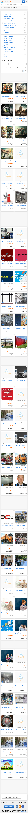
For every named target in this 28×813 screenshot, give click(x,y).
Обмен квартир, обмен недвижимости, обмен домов (7, 140)
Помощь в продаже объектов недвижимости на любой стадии (21, 96)
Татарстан (6, 32)
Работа (20, 4)
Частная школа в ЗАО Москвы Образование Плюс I (7, 568)
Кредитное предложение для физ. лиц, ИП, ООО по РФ (21, 263)
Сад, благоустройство (9, 53)
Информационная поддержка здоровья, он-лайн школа (7, 205)
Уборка (5, 56)
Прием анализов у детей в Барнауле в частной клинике (21, 423)
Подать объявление (9, 806)
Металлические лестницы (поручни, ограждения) (21, 306)
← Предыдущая (7, 797)
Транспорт (6, 4)
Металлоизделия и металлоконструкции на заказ (21, 350)
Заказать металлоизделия (6, 350)
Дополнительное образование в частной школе (7, 664)
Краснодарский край (9, 18)
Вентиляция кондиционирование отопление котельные (7, 241)
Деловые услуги (8, 40)
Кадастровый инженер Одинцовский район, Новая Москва (7, 772)
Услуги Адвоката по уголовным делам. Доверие (21, 488)
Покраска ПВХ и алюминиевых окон (21, 205)
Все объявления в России (6, 7)
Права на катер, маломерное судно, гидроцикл (7, 467)
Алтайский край (8, 16)
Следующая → (16, 797)
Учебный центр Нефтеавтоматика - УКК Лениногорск (21, 525)
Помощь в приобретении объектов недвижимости (7, 118)
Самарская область (9, 29)
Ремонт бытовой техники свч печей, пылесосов (7, 525)
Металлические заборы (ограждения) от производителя (7, 306)
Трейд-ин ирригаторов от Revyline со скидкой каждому (21, 772)
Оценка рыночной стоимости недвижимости (21, 118)
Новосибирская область (10, 25)
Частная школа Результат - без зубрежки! (21, 612)
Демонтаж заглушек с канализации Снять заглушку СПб (7, 729)
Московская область (9, 21)
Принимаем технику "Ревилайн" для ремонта (21, 183)
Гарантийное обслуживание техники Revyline (21, 445)
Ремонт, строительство (9, 51)
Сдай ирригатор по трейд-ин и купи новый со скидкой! (7, 423)
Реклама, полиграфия (9, 47)
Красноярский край (8, 20)
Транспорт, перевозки (9, 54)
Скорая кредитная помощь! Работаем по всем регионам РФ (7, 402)
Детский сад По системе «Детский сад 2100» (21, 590)
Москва (6, 12)
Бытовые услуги (8, 38)
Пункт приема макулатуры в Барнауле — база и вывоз (7, 707)
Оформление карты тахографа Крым (21, 707)
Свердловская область (9, 30)
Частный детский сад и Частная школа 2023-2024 (21, 546)
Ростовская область (9, 27)
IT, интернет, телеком (9, 36)
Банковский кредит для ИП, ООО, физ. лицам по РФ (7, 263)
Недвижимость (13, 4)
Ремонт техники (8, 49)
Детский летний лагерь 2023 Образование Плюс (21, 568)
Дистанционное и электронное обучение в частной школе (7, 633)
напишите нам (22, 811)
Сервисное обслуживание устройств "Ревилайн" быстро (21, 380)
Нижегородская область (10, 23)
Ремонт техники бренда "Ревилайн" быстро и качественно (7, 590)
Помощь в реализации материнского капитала (21, 140)
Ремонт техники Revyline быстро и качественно (7, 445)
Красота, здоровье (8, 42)
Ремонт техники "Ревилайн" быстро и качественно (21, 664)
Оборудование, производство (11, 44)
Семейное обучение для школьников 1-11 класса (21, 633)
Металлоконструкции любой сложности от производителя (7, 328)
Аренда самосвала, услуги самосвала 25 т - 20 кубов (21, 467)
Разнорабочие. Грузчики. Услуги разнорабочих (21, 328)
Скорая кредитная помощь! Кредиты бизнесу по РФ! (7, 285)
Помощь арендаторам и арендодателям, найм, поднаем (7, 96)
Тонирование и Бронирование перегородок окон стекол (7, 488)
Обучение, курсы (8, 45)
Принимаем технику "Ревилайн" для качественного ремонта (21, 161)
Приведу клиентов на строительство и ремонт (21, 285)
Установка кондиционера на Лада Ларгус (7, 685)
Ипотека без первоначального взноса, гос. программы (7, 161)
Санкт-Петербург (8, 14)
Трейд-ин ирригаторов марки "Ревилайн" (7, 751)
